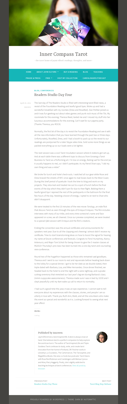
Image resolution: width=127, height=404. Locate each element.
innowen (27, 107)
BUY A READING (71, 72)
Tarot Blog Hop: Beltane (100, 382)
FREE (48, 78)
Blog (85, 72)
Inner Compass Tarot (64, 54)
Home (28, 72)
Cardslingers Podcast (94, 78)
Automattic (90, 399)
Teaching (98, 72)
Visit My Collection (67, 78)
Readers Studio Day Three (45, 382)
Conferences (47, 90)
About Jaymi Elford (47, 72)
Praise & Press (33, 78)
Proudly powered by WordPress (47, 399)
